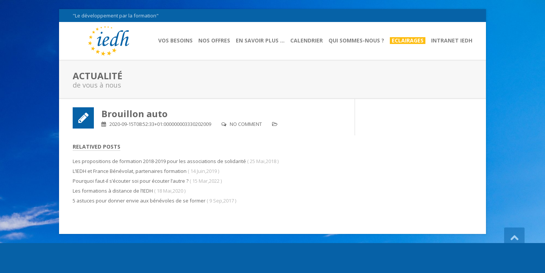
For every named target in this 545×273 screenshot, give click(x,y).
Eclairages (408, 40)
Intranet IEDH (451, 40)
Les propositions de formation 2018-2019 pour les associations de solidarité (159, 161)
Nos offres (214, 40)
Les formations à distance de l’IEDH (113, 190)
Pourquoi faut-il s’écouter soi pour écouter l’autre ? (130, 180)
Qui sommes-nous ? (356, 40)
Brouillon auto (134, 113)
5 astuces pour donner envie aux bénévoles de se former (139, 200)
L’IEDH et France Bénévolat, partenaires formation (130, 171)
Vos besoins (175, 40)
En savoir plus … (260, 40)
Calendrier (306, 40)
